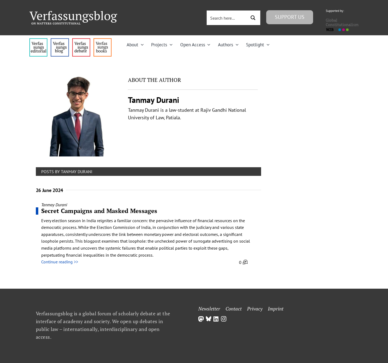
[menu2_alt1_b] (81, 40)
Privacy (254, 308)
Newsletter (209, 308)
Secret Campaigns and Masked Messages (99, 211)
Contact (234, 308)
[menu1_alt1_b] (60, 40)
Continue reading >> (59, 261)
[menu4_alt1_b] (38, 40)
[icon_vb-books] (102, 40)
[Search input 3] (227, 18)
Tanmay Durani (54, 204)
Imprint (275, 308)
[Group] (73, 13)
